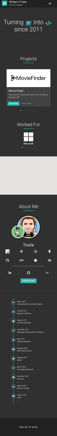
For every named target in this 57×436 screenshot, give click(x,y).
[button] (20, 110)
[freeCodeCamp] (47, 273)
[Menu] (50, 4)
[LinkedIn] (10, 273)
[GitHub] (29, 273)
